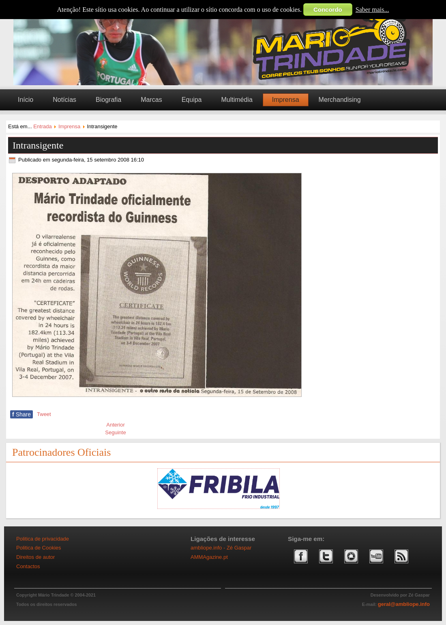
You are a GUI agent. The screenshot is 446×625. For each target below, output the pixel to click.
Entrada (42, 126)
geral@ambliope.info (404, 604)
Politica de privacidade (42, 539)
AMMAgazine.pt (209, 557)
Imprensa (285, 99)
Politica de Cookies (38, 548)
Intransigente (38, 145)
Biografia (108, 99)
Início (25, 99)
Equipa (192, 99)
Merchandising (340, 99)
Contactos (28, 566)
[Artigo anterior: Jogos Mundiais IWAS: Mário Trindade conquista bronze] (115, 425)
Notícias (64, 99)
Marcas (151, 99)
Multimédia (236, 99)
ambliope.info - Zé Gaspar (221, 548)
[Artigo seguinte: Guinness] (115, 432)
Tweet (44, 414)
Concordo (327, 9)
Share (21, 414)
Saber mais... (372, 9)
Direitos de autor (35, 557)
